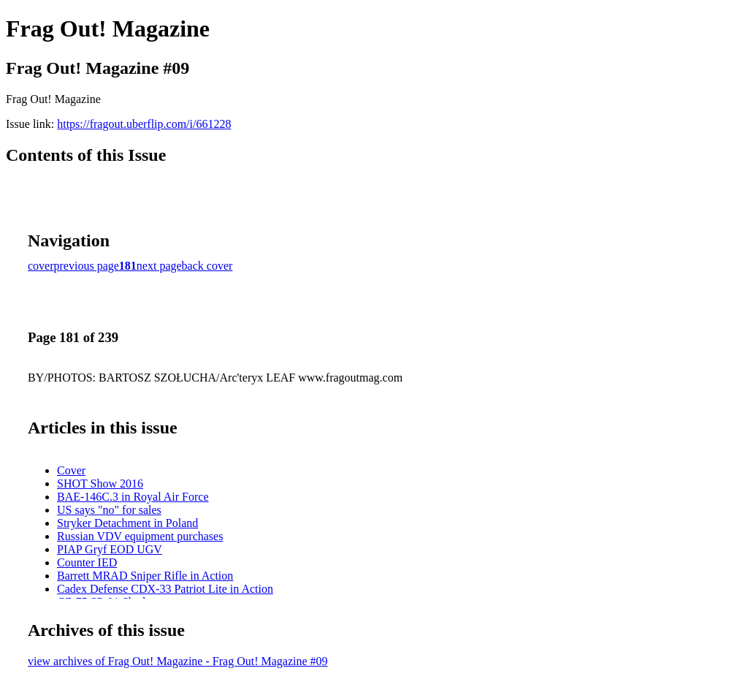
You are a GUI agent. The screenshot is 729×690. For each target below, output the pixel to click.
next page (159, 265)
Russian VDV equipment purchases (140, 536)
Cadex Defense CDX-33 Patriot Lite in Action (165, 589)
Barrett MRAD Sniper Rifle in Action (145, 575)
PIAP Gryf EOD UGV (109, 549)
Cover (71, 470)
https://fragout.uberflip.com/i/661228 (144, 124)
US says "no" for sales (109, 510)
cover (41, 265)
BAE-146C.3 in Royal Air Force (133, 496)
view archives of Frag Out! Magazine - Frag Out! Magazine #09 (178, 661)
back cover (207, 265)
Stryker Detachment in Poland (127, 523)
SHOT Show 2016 (100, 483)
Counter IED (87, 562)
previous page (86, 265)
